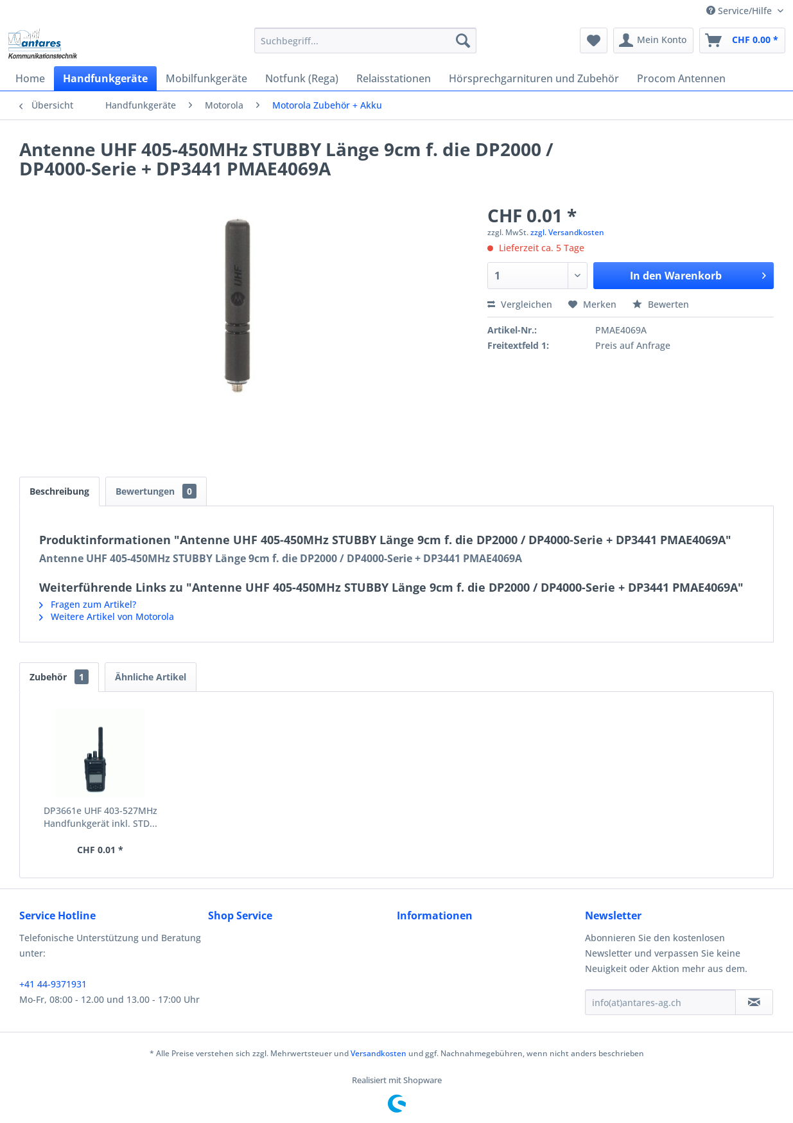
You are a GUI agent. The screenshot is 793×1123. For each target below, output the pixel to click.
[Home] (30, 78)
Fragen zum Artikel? (87, 604)
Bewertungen (156, 491)
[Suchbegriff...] (365, 40)
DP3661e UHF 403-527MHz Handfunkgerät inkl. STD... (100, 816)
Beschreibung (59, 491)
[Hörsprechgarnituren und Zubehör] (534, 78)
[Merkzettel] (593, 40)
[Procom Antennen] (681, 78)
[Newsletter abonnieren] (754, 1002)
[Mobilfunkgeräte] (206, 78)
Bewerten (660, 304)
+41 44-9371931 (53, 984)
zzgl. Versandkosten (567, 232)
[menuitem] (365, 40)
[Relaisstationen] (393, 78)
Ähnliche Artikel (150, 677)
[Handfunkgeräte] (105, 78)
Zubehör (59, 677)
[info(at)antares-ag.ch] (660, 1002)
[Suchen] (462, 40)
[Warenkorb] (742, 40)
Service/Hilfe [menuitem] (740, 10)
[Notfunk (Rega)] (301, 78)
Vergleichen (519, 304)
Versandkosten (378, 1053)
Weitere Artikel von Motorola (106, 616)
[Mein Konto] (653, 40)
